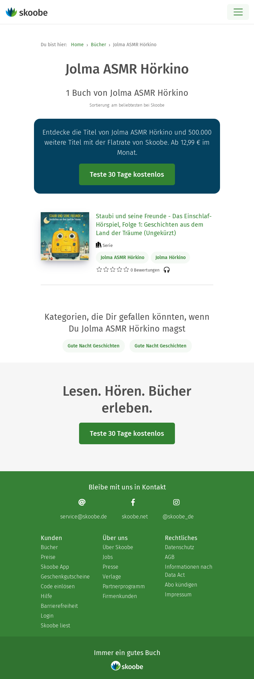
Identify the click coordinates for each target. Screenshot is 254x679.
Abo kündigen (181, 585)
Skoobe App (55, 567)
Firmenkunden (120, 596)
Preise (48, 557)
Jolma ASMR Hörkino (122, 257)
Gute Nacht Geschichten (93, 346)
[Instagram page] (178, 509)
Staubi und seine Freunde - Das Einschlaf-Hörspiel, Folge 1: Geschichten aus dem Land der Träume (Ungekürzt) (154, 225)
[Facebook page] (134, 509)
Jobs (108, 557)
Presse (110, 567)
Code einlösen (58, 586)
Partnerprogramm (124, 586)
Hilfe (46, 596)
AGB (170, 557)
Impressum (178, 594)
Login (47, 616)
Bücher (98, 45)
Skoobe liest (55, 625)
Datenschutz (179, 547)
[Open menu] (238, 12)
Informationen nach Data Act (188, 571)
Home (77, 45)
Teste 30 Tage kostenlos (127, 174)
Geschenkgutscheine (65, 576)
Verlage (112, 576)
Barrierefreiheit (59, 606)
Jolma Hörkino (170, 257)
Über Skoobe (118, 547)
